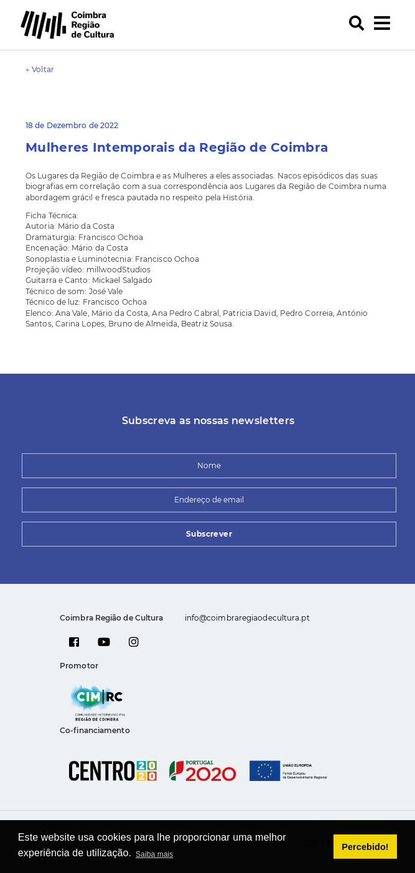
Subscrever (209, 533)
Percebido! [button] (365, 847)
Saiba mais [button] (154, 854)
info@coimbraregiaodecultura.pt (247, 617)
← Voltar (40, 69)
